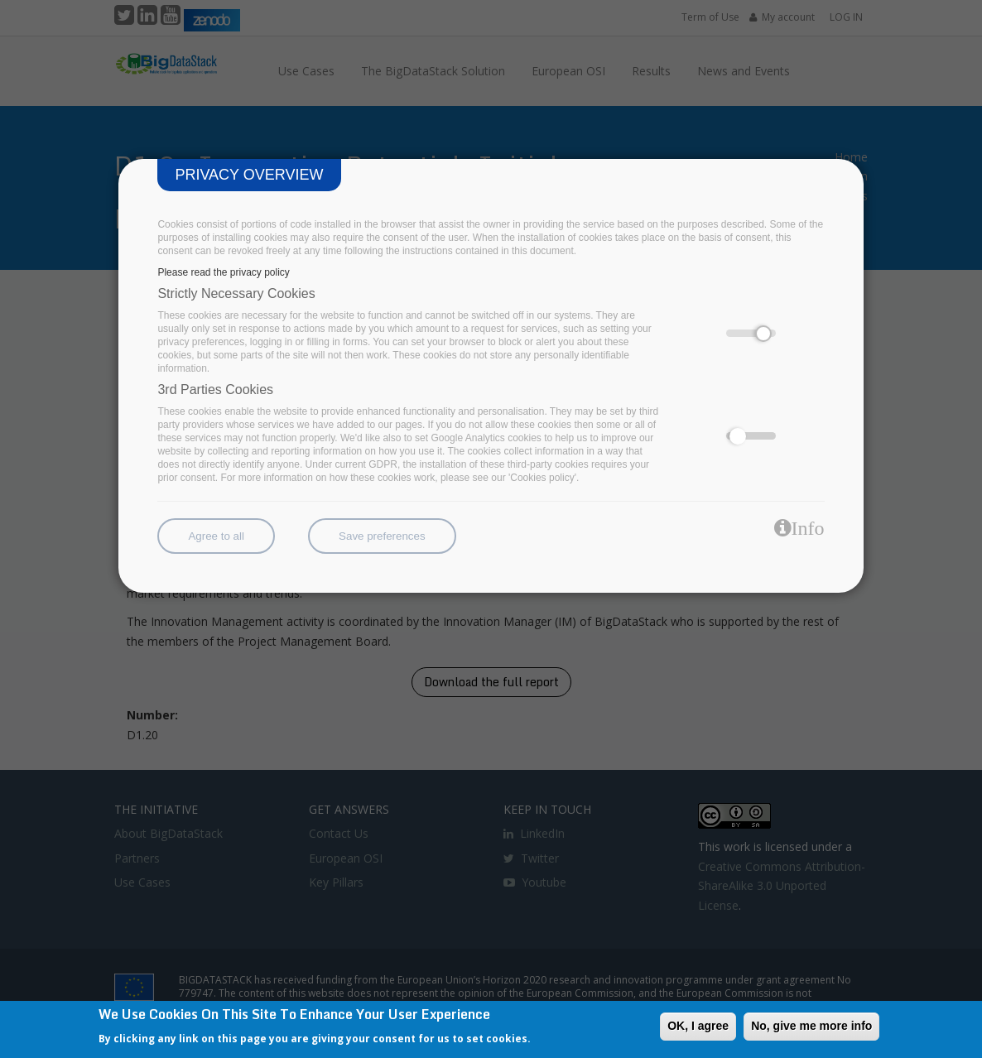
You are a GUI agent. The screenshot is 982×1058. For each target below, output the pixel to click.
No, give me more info (811, 1025)
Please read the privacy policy (223, 272)
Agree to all (215, 536)
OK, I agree (698, 1025)
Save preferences (382, 536)
